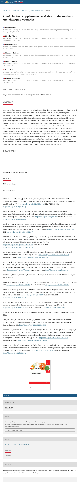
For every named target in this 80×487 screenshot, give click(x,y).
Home (5, 11)
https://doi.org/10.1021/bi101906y (15, 308)
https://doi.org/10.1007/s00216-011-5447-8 (53, 338)
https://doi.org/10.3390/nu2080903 (18, 285)
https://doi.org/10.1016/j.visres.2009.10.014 (18, 245)
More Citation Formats (14, 430)
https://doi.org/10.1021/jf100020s (18, 270)
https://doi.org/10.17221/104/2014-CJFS (32, 325)
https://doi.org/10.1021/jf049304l (46, 217)
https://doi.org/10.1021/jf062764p (32, 204)
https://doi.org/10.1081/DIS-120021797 (60, 229)
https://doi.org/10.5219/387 (16, 89)
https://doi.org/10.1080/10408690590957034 (54, 255)
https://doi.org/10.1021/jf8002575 (32, 295)
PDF (7, 395)
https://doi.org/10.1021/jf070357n (43, 350)
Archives (12, 11)
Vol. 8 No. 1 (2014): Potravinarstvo (30, 11)
